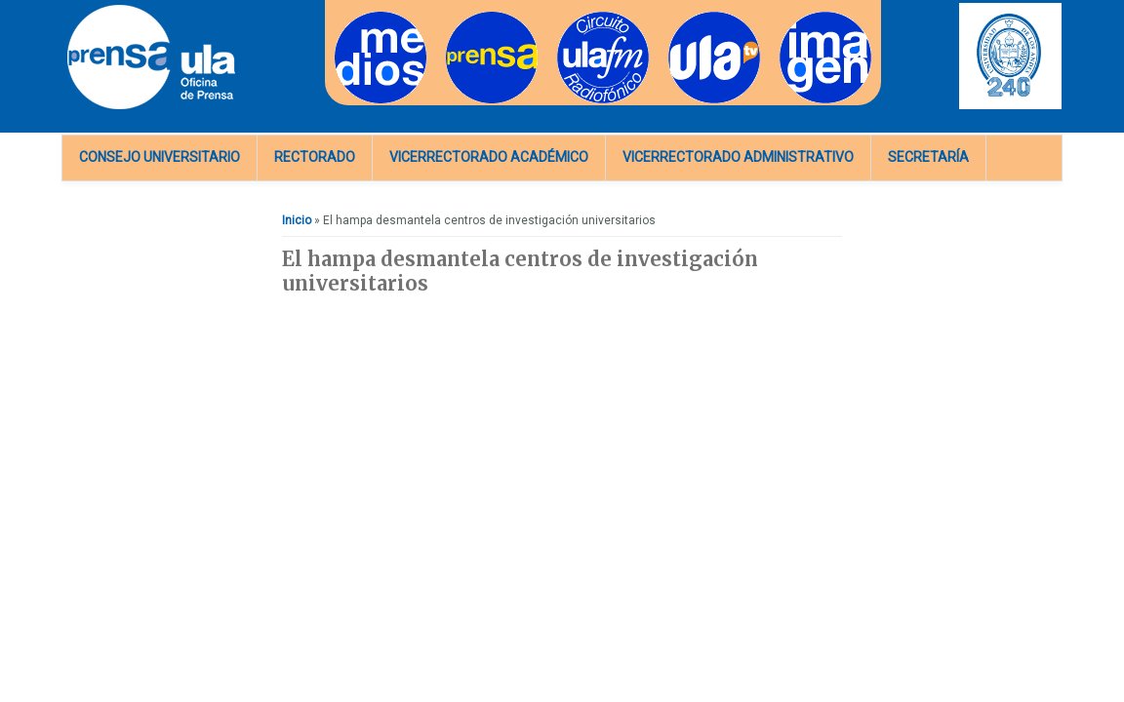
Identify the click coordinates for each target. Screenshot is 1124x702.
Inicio (296, 220)
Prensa (465, 18)
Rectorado (314, 157)
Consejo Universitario (159, 157)
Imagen (800, 18)
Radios (576, 18)
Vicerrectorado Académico (488, 157)
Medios (355, 18)
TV (675, 18)
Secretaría (928, 157)
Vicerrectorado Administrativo (738, 157)
